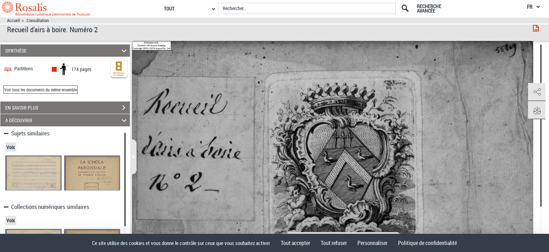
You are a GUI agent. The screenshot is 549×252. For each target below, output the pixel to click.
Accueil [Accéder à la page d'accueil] (13, 20)
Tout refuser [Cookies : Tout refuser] (334, 243)
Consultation (38, 20)
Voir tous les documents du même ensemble (40, 89)
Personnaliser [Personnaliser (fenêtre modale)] (372, 243)
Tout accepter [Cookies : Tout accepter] (295, 243)
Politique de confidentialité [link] (427, 243)
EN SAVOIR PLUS (67, 108)
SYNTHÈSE (67, 50)
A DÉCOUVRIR (67, 120)
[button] (536, 92)
